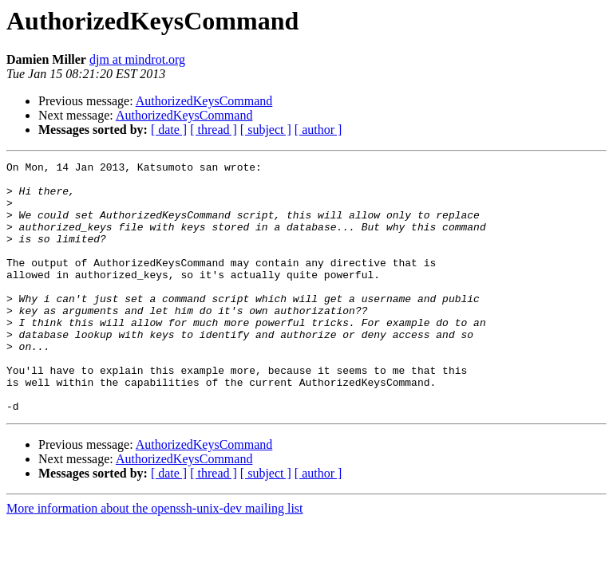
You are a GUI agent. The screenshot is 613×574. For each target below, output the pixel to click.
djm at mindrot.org (137, 59)
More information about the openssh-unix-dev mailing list (154, 558)
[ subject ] (265, 129)
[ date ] (169, 129)
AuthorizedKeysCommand (204, 101)
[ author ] (318, 129)
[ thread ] (213, 129)
